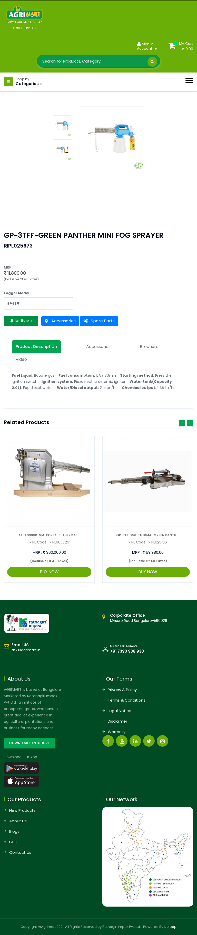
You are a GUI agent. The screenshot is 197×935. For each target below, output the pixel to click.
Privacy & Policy (122, 689)
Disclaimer (117, 721)
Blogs (14, 831)
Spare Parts (99, 321)
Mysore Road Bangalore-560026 (138, 618)
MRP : (37, 552)
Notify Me (21, 320)
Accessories (60, 321)
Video (21, 359)
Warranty (116, 731)
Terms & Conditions (126, 700)
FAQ (13, 842)
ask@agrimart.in (26, 650)
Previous (182, 423)
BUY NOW (49, 572)
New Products (22, 810)
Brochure (149, 347)
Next (189, 423)
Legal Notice (119, 710)
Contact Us (20, 852)
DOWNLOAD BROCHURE (29, 743)
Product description (36, 347)
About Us (18, 821)
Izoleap (170, 926)
